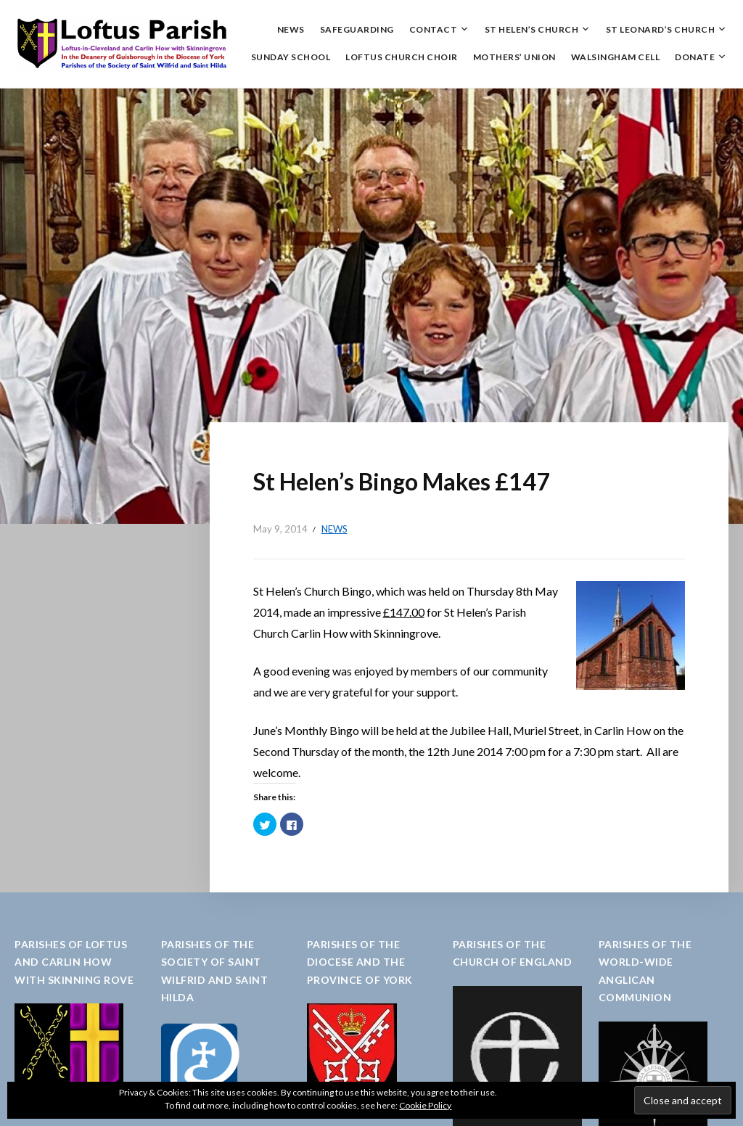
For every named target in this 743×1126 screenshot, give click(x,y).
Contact (433, 29)
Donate (695, 57)
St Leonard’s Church (660, 29)
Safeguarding (357, 29)
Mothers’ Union (514, 57)
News (291, 29)
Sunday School (291, 57)
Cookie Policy (425, 1105)
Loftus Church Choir (401, 57)
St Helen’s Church (532, 29)
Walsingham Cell (615, 57)
